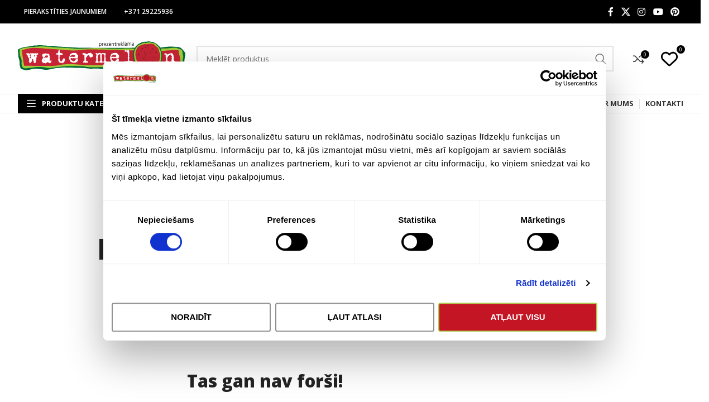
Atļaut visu (519, 322)
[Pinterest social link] (675, 11)
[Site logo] (101, 57)
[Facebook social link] (610, 11)
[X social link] (625, 11)
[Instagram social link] (641, 11)
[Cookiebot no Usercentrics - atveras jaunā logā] (551, 83)
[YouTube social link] (658, 11)
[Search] (405, 58)
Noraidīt (189, 322)
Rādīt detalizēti (548, 288)
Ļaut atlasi (355, 322)
